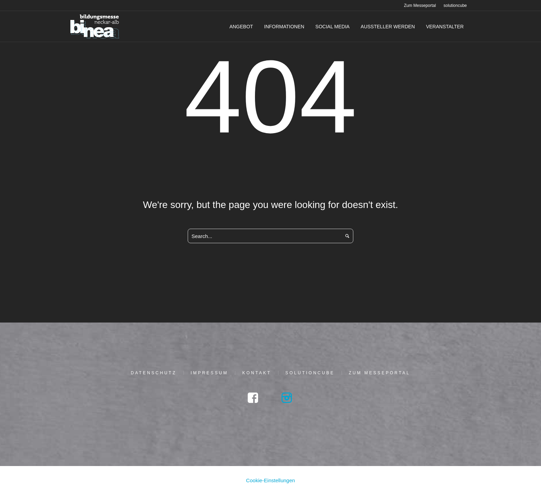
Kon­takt (256, 373)
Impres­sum (209, 373)
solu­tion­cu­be (310, 373)
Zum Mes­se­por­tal (379, 373)
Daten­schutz (153, 373)
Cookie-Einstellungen (270, 480)
